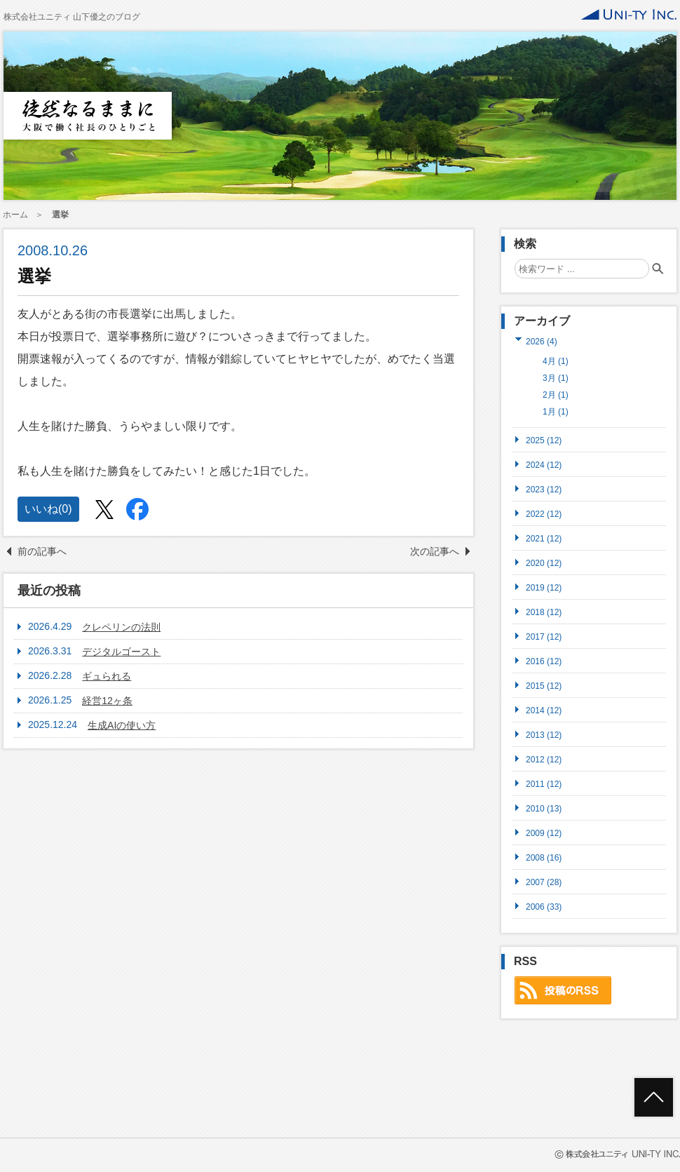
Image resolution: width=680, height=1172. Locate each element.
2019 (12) (544, 587)
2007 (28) (544, 882)
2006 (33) (544, 906)
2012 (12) (544, 759)
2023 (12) (544, 489)
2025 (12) (544, 440)
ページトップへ (653, 1097)
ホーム (15, 215)
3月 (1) (556, 378)
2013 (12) (544, 734)
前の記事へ (42, 551)
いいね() (48, 509)
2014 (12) (544, 710)
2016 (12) (544, 661)
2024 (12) (544, 464)
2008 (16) (544, 857)
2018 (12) (544, 612)
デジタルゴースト (121, 651)
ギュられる (106, 676)
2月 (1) (556, 395)
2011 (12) (544, 783)
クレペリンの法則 (121, 627)
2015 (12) (544, 685)
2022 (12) (544, 513)
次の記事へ (434, 551)
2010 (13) (544, 808)
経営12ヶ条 (107, 700)
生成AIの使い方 (122, 725)
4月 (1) (556, 361)
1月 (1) (556, 411)
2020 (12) (544, 562)
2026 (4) (541, 341)
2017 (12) (544, 636)
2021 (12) (544, 538)
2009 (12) (544, 832)
